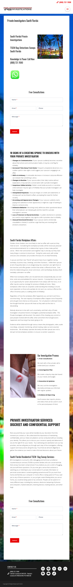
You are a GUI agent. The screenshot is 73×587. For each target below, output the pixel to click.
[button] (67, 9)
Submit (14, 131)
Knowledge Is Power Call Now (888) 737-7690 (22, 60)
